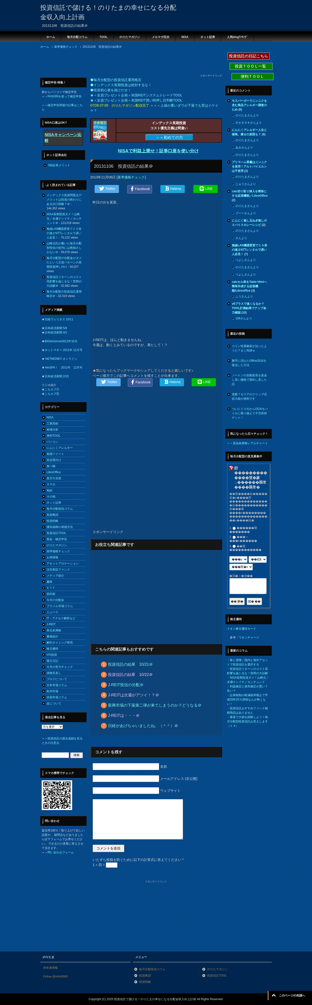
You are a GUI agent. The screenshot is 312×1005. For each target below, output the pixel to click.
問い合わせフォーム (61, 852)
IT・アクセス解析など (61, 618)
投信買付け (54, 460)
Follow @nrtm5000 (55, 976)
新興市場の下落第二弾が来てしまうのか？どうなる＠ (155, 705)
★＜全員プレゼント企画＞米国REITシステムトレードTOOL (136, 95)
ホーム (50, 37)
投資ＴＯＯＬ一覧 (251, 66)
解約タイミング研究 (60, 642)
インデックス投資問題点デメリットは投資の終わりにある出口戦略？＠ (64, 200)
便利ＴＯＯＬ (252, 76)
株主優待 (52, 648)
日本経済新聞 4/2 (56, 332)
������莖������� (243, 530)
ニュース (52, 612)
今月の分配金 (55, 600)
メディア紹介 (55, 575)
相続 (49, 490)
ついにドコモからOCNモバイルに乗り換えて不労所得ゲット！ (250, 413)
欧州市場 (52, 691)
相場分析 (52, 429)
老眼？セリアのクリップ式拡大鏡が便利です (249, 396)
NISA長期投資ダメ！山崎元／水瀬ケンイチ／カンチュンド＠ (64, 218)
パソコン (52, 441)
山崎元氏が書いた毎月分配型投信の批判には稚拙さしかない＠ (64, 248)
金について (54, 703)
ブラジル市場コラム (60, 606)
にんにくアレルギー (60, 448)
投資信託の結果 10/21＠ (130, 664)
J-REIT (51, 624)
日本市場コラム (57, 685)
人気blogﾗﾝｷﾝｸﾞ (237, 37)
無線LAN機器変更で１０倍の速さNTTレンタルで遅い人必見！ (64, 233)
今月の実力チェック (60, 667)
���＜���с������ (243, 539)
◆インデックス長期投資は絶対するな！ (121, 85)
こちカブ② (52, 394)
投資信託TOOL (56, 533)
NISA (184, 37)
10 (243, 312)
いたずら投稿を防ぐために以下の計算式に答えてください (138, 860)
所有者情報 (50, 967)
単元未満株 (54, 630)
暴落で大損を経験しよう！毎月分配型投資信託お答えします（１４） (247, 721)
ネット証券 (207, 37)
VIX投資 (52, 654)
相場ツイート (55, 454)
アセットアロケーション (63, 563)
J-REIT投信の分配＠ (126, 685)
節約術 (51, 594)
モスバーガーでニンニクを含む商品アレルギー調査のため (249, 105)
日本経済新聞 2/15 (57, 376)
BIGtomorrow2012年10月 (61, 341)
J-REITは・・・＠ (124, 715)
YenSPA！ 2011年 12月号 (63, 367)
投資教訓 (52, 514)
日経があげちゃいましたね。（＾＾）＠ (143, 726)
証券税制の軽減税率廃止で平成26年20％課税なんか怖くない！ (247, 699)
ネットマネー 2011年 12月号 (63, 350)
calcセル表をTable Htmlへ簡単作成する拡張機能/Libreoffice (249, 286)
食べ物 (51, 466)
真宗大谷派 (54, 478)
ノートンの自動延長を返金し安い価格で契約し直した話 (249, 380)
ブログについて (57, 679)
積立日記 (52, 661)
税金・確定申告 (57, 539)
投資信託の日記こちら (248, 56)
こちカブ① (52, 389)
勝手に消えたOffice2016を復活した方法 (249, 363)
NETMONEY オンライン (61, 358)
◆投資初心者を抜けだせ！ (110, 90)
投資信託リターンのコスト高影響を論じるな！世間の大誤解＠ (64, 281)
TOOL (103, 37)
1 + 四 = (105, 865)
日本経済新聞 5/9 (56, 328)
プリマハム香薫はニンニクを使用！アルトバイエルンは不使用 (249, 166)
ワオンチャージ (249, 637)
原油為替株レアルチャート (250, 443)
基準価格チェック (131, 177)
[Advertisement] (129, 63)
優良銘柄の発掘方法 (60, 527)
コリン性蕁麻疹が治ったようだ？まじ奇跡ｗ (249, 348)
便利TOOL (53, 435)
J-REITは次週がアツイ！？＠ (133, 695)
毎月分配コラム (77, 37)
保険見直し (54, 673)
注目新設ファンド (58, 569)
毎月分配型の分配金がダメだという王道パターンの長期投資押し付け (64, 262)
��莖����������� (245, 548)
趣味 (49, 581)
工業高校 (52, 423)
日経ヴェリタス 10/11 (59, 319)
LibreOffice (54, 472)
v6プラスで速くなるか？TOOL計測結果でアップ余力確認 (249, 308)
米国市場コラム (57, 697)
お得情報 (52, 557)
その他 (51, 496)
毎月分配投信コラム (60, 508)
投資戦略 (52, 521)
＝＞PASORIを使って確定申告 (62, 96)
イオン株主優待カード (241, 628)
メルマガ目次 (160, 37)
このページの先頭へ (292, 995)
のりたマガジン (129, 37)
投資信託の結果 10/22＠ (130, 675)
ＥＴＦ (51, 588)
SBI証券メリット (59, 165)
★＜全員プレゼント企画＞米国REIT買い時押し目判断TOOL (136, 100)
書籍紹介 (52, 636)
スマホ (51, 484)
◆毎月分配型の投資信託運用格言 (115, 80)
